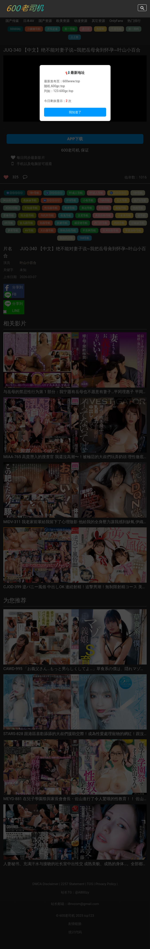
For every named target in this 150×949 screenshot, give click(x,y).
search (142, 7)
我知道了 (75, 112)
